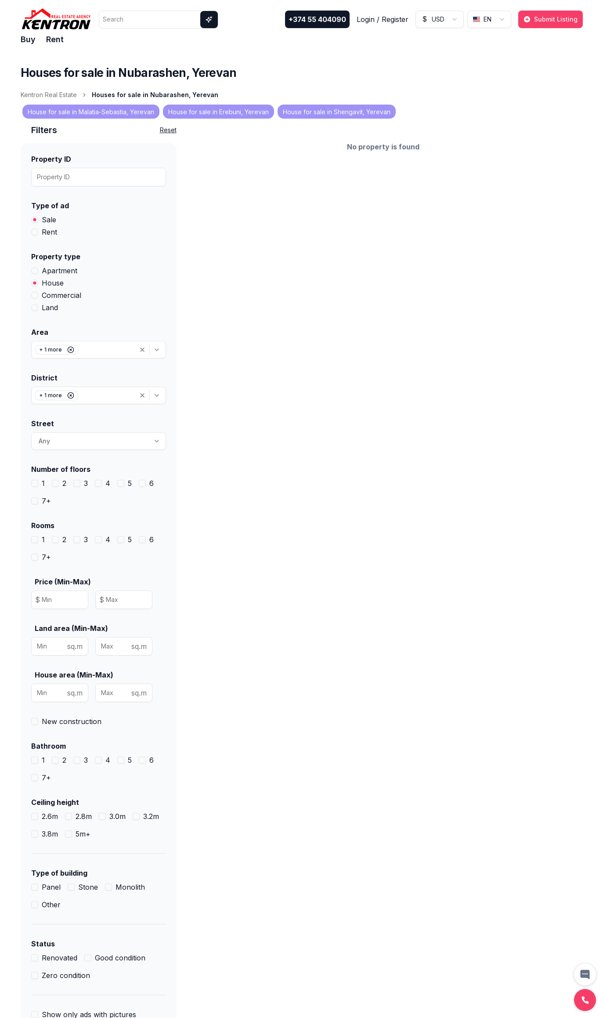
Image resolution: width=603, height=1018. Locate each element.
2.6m (50, 816)
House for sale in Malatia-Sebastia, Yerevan (91, 112)
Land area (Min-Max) (71, 628)
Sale (49, 219)
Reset (168, 130)
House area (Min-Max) (74, 674)
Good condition (120, 957)
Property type (55, 256)
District (44, 377)
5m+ (83, 834)
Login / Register (382, 19)
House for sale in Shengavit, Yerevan (336, 112)
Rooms (42, 525)
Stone (88, 887)
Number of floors (60, 469)
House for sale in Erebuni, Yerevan (218, 112)
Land (50, 307)
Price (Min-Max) (63, 581)
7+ (46, 500)
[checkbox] (34, 483)
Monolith (130, 887)
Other (51, 904)
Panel (51, 887)
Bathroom (48, 746)
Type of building (59, 873)
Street (42, 423)
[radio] (34, 219)
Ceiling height (55, 802)
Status (43, 943)
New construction (71, 721)
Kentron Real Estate (49, 94)
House (53, 283)
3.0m (117, 816)
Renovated (59, 957)
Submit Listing (551, 19)
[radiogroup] (98, 225)
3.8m (50, 834)
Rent (55, 39)
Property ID (51, 159)
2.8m (84, 816)
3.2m (151, 816)
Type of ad (50, 205)
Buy (28, 39)
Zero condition (66, 975)
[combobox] (439, 19)
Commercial (61, 295)
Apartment (59, 270)
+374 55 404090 (317, 19)
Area (39, 332)
